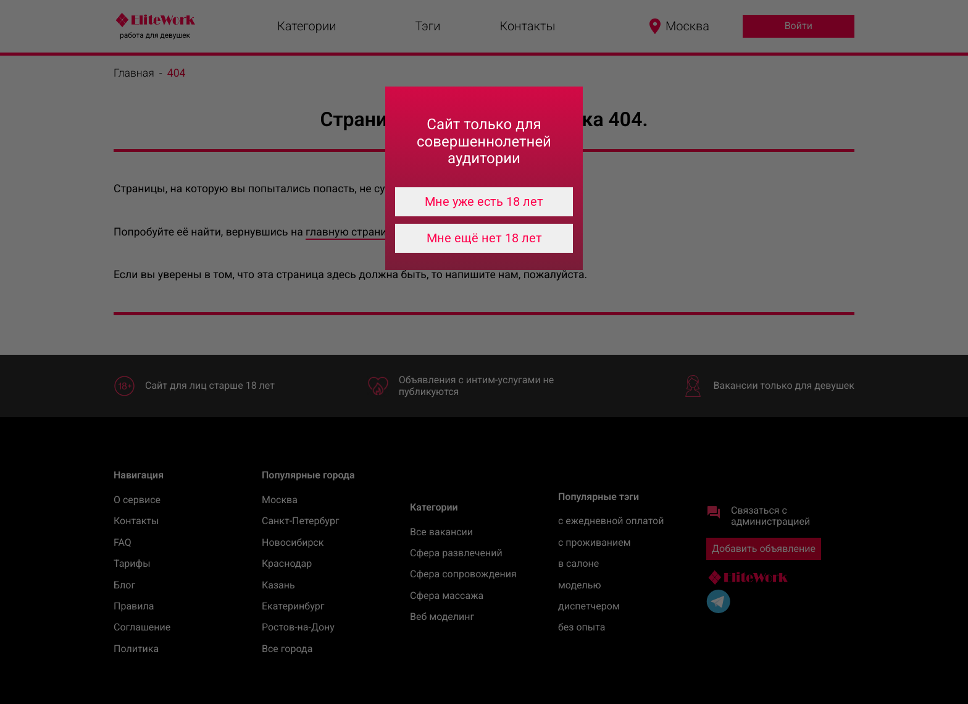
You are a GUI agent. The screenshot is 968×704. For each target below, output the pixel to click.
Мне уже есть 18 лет (484, 201)
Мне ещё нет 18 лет (484, 238)
